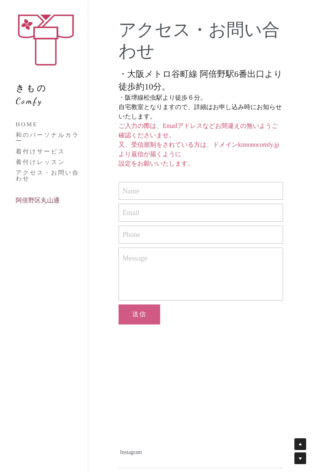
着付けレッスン (40, 162)
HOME (27, 124)
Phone (131, 234)
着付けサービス (40, 151)
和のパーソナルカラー (47, 138)
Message (134, 258)
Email (130, 213)
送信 (139, 314)
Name (130, 191)
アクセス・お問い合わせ (47, 175)
